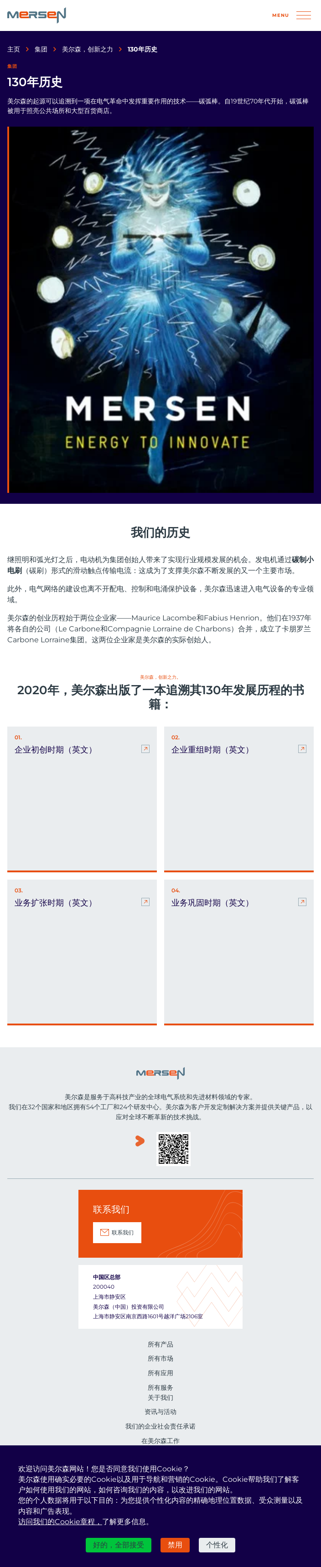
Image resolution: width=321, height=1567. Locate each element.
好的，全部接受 (118, 1545)
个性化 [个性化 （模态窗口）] (217, 1545)
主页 (13, 49)
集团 (41, 49)
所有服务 (160, 1387)
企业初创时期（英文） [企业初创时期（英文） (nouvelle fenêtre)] (56, 750)
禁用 (175, 1545)
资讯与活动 (160, 1412)
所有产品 (160, 1344)
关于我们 (160, 1397)
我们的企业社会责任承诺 (160, 1426)
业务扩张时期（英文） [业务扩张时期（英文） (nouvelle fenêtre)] (56, 903)
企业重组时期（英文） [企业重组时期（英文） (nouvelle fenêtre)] (212, 750)
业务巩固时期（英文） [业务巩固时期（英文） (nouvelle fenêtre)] (212, 903)
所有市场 (160, 1358)
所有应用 (160, 1373)
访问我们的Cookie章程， (60, 1521)
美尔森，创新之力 (87, 49)
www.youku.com (140, 1150)
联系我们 (123, 1232)
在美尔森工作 (160, 1441)
